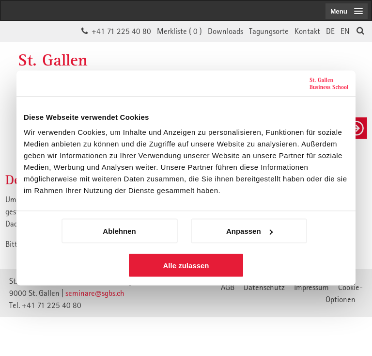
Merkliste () (179, 31)
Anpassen (249, 231)
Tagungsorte (269, 31)
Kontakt (307, 31)
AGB (227, 287)
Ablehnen (119, 231)
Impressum (311, 287)
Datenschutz (264, 287)
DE (330, 31)
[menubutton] (347, 11)
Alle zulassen (186, 265)
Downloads (225, 31)
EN (345, 31)
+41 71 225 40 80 (121, 31)
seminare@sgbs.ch (94, 293)
